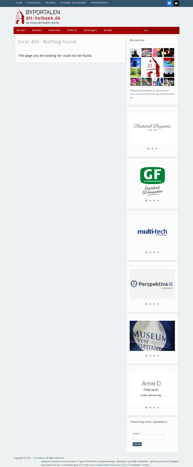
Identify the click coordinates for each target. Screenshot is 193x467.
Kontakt (108, 30)
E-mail (136, 433)
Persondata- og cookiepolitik (73, 3)
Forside (19, 3)
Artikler (146, 465)
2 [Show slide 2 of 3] (152, 149)
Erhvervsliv (54, 30)
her (131, 97)
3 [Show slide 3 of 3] (156, 149)
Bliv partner (50, 3)
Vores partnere (33, 3)
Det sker (21, 30)
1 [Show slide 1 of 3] (148, 149)
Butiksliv (37, 30)
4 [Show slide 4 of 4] (158, 200)
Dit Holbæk (39, 458)
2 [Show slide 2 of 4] (150, 200)
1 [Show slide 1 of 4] (146, 200)
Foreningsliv (90, 30)
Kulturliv (72, 30)
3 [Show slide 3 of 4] (154, 200)
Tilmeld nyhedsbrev (99, 3)
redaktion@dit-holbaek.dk (108, 465)
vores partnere (137, 94)
